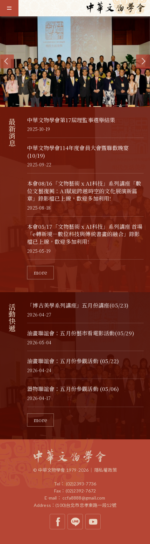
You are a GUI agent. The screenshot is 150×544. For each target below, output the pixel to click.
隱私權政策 (105, 470)
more (40, 272)
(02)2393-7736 (81, 483)
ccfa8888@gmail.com (83, 497)
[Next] (143, 61)
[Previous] (7, 61)
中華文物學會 (118, 7)
